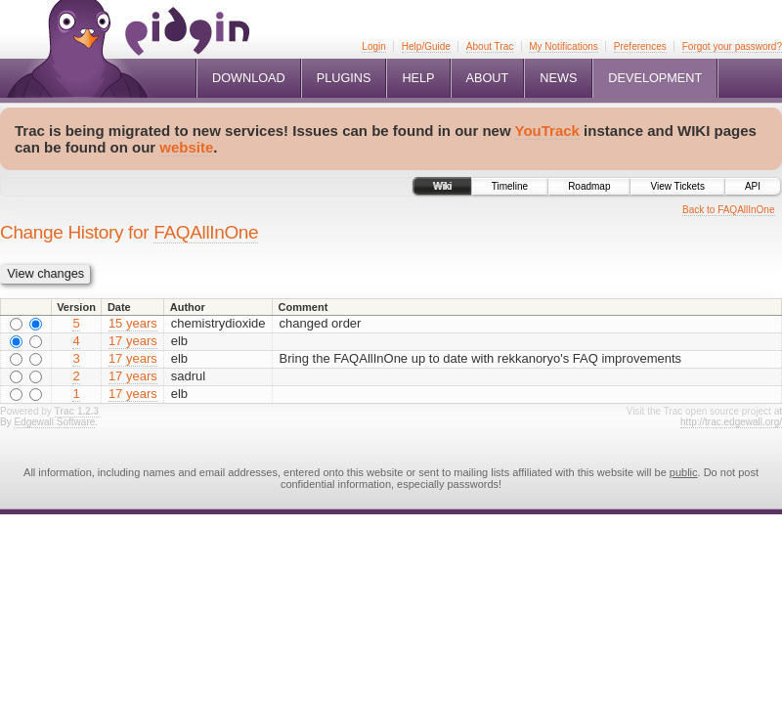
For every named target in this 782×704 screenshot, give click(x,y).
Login (373, 46)
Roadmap (589, 186)
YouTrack (547, 130)
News (558, 78)
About (487, 78)
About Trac (489, 46)
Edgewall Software (54, 422)
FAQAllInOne (205, 232)
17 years (133, 340)
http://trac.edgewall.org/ (731, 422)
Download (248, 78)
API (752, 186)
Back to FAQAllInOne (728, 209)
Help (418, 78)
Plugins (344, 78)
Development (655, 78)
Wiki (442, 186)
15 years (133, 323)
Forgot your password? (732, 46)
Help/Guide (426, 46)
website (186, 147)
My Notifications (563, 46)
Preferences (640, 46)
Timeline (510, 186)
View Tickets (677, 186)
